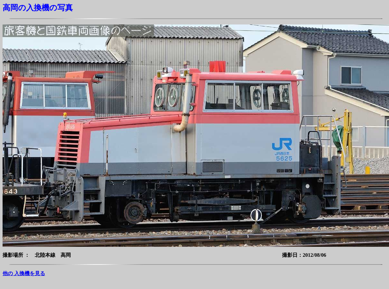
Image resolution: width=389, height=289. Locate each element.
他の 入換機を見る (24, 273)
